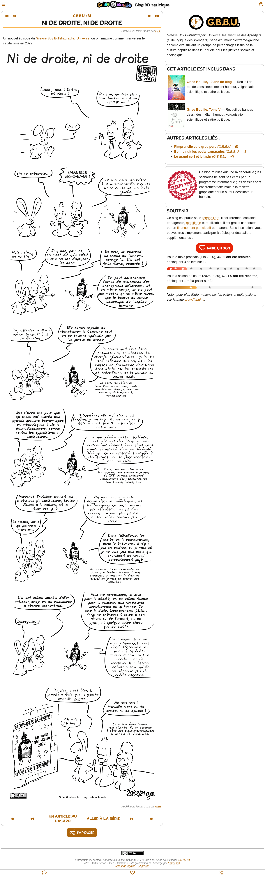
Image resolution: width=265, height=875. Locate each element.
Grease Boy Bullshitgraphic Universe (63, 38)
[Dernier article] (158, 16)
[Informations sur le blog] (260, 4)
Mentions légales (125, 862)
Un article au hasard (52, 816)
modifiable (194, 217)
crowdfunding (195, 294)
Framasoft (174, 859)
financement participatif (195, 222)
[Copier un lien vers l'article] (82, 829)
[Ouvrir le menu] (4, 4)
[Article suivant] (150, 16)
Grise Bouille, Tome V (204, 105)
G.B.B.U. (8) (83, 16)
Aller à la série (115, 816)
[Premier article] (8, 16)
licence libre (211, 212)
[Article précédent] (15, 16)
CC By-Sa (184, 856)
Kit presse (143, 862)
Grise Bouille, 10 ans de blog (209, 80)
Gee (159, 31)
